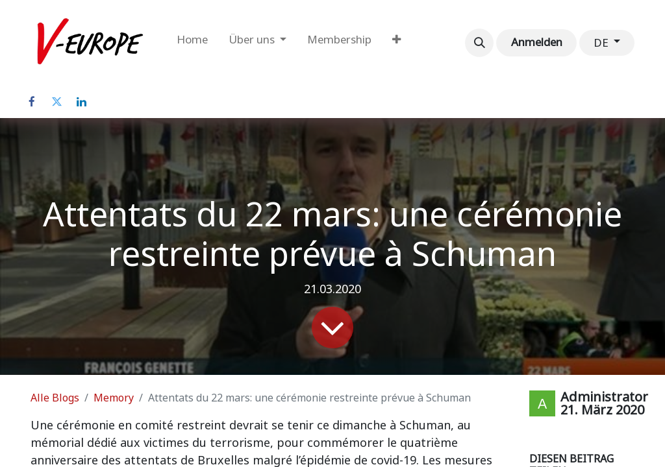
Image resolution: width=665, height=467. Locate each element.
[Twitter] (56, 102)
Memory (114, 398)
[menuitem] (192, 42)
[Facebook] (32, 102)
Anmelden (536, 42)
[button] (479, 43)
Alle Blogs (55, 398)
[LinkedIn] (81, 102)
